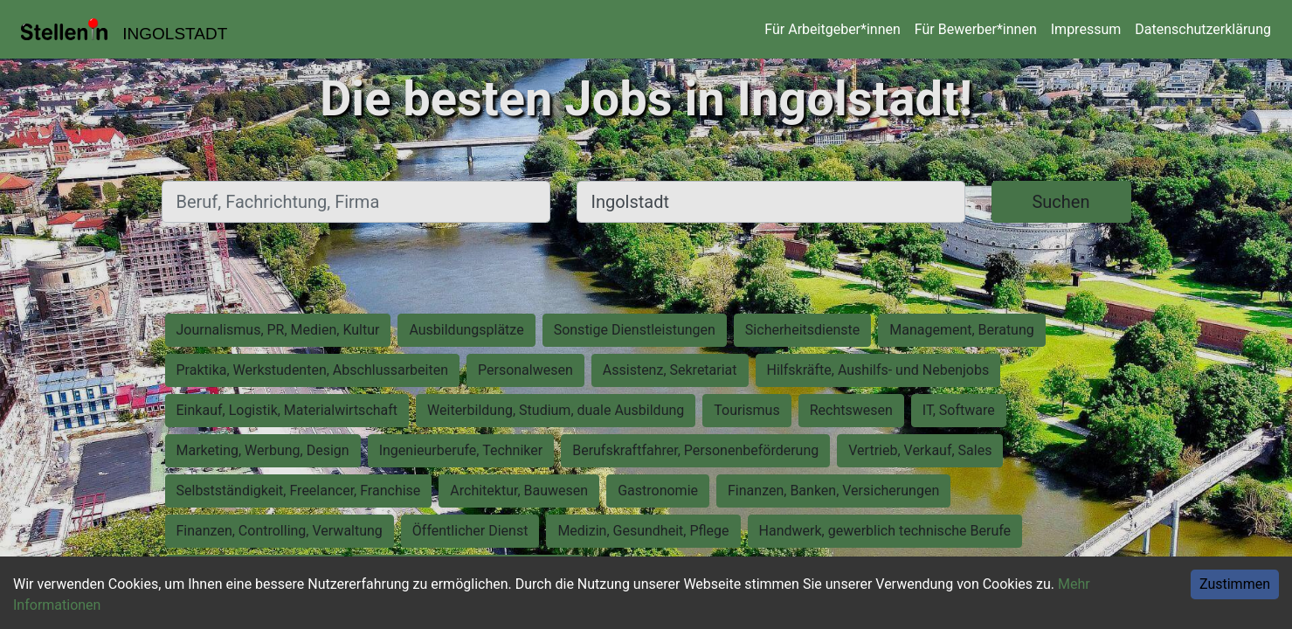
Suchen (1060, 201)
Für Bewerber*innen (976, 29)
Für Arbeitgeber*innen (832, 29)
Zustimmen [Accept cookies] (1234, 584)
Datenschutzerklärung (1203, 29)
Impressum (1086, 29)
